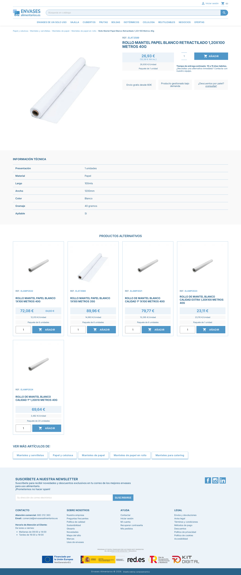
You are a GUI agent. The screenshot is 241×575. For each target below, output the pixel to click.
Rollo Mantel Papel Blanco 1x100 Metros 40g (35, 300)
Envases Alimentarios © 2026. (106, 571)
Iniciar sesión (210, 3)
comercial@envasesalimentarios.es (40, 518)
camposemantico (143, 572)
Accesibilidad (181, 538)
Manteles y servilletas (30, 455)
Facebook (208, 480)
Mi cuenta (125, 521)
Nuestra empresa (75, 515)
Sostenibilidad (74, 525)
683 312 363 (43, 515)
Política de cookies (183, 535)
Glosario (71, 528)
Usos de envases (75, 542)
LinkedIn (223, 480)
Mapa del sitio (74, 535)
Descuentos (180, 528)
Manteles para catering (170, 455)
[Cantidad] (184, 56)
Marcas (70, 538)
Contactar (125, 515)
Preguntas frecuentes (77, 518)
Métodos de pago (183, 525)
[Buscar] (137, 12)
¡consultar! (211, 86)
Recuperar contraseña (131, 525)
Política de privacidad (185, 532)
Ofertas (199, 22)
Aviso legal (179, 518)
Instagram (215, 480)
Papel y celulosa (63, 455)
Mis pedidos (126, 528)
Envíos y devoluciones (185, 515)
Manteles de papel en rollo (130, 455)
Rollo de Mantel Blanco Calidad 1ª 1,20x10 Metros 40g (36, 398)
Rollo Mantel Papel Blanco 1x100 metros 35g (90, 300)
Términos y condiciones (186, 521)
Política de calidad (76, 521)
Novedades (72, 532)
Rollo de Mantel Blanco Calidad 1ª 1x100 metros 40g (145, 300)
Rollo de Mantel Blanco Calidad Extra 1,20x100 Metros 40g (201, 299)
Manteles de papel (93, 455)
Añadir (211, 56)
